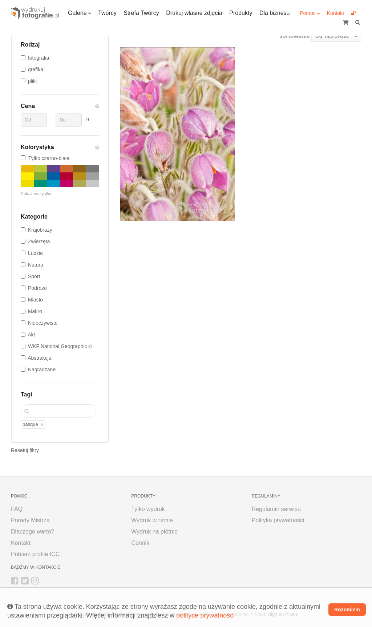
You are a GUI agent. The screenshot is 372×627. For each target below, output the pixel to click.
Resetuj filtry (25, 450)
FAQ (17, 509)
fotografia (38, 58)
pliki (32, 81)
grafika (35, 69)
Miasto (35, 300)
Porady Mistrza (30, 520)
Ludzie (35, 253)
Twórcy (107, 13)
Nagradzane (42, 369)
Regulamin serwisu (276, 509)
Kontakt (335, 13)
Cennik (140, 543)
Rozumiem (347, 609)
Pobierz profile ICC (35, 554)
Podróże (37, 288)
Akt (31, 335)
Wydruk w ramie (152, 520)
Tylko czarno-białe (45, 158)
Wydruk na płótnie (154, 531)
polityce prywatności (205, 615)
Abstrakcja (39, 358)
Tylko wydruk (148, 509)
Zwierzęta (39, 241)
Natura (35, 265)
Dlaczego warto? (32, 531)
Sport (34, 276)
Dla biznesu (274, 13)
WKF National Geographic (58, 346)
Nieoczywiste (43, 323)
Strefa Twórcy (141, 13)
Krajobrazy (40, 230)
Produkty (240, 13)
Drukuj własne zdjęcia (194, 13)
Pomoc (308, 13)
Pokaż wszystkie (37, 193)
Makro (35, 311)
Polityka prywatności (278, 520)
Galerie (77, 13)
